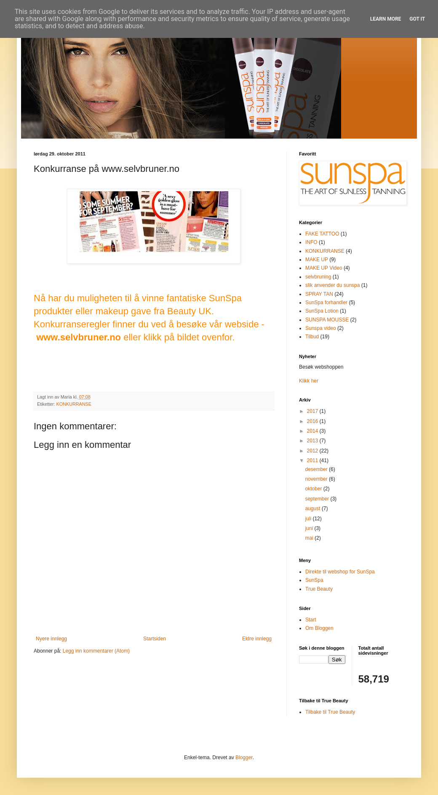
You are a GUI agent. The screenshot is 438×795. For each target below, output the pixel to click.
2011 (313, 460)
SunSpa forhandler (326, 302)
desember (317, 469)
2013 (313, 441)
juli (308, 519)
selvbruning (318, 277)
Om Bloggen (319, 628)
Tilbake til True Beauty (330, 712)
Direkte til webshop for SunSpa (340, 572)
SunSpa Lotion (322, 311)
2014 (313, 431)
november (317, 479)
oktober (314, 489)
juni (309, 528)
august (313, 508)
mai (310, 538)
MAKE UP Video (323, 268)
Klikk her (308, 381)
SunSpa (314, 580)
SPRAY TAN (319, 294)
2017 (313, 411)
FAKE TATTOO (322, 234)
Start (310, 620)
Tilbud (312, 337)
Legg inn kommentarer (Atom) (96, 651)
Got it (417, 19)
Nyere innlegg (51, 639)
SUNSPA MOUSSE (327, 320)
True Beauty (319, 589)
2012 (313, 451)
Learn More (385, 19)
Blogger (244, 757)
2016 (313, 421)
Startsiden (154, 639)
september (317, 499)
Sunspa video (320, 328)
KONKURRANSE (73, 404)
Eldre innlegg (257, 639)
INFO (311, 242)
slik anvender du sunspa (332, 285)
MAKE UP (316, 259)
